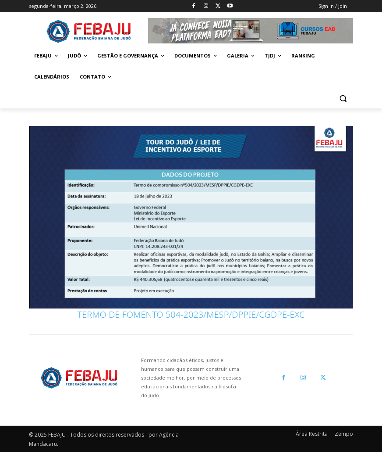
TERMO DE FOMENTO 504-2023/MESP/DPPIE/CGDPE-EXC (191, 314)
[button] (342, 98)
